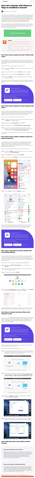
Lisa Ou (8, 11)
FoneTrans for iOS (15, 88)
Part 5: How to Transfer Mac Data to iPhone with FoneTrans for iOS (20, 49)
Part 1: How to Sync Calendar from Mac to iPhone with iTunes (19, 41)
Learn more (25, 244)
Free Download (8, 244)
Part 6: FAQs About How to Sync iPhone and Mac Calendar (18, 50)
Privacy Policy (28, 474)
